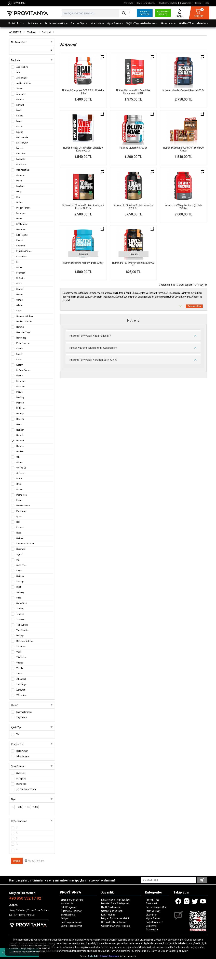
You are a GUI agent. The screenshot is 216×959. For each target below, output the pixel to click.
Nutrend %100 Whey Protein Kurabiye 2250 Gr (133, 207)
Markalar (202, 23)
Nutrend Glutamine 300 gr (133, 147)
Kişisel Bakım (115, 23)
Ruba (18, 533)
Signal (19, 554)
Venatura (20, 646)
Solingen (20, 576)
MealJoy (20, 397)
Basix (19, 110)
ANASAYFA (15, 32)
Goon (18, 311)
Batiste (19, 116)
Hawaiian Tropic (23, 332)
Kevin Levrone (22, 343)
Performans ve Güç (56, 23)
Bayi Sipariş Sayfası (168, 3)
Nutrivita (20, 451)
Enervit (19, 240)
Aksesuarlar (168, 23)
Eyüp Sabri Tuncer (24, 251)
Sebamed (20, 549)
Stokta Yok (21, 784)
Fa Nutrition (21, 256)
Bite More (20, 153)
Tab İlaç (19, 608)
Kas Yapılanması (24, 712)
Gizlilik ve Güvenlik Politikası (115, 925)
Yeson (19, 673)
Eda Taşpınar (22, 235)
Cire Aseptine (22, 170)
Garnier (19, 300)
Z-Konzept (21, 679)
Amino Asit (35, 23)
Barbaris (20, 105)
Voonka (19, 668)
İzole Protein (22, 751)
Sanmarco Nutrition (25, 543)
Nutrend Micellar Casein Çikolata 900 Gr (183, 90)
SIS (17, 560)
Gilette (19, 305)
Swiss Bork (21, 603)
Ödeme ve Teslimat (71, 911)
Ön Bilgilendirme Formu (113, 922)
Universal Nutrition (25, 641)
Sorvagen (20, 581)
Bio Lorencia (22, 137)
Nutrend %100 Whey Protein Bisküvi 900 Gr (133, 264)
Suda (18, 598)
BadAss (20, 99)
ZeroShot (20, 690)
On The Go (21, 468)
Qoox (18, 516)
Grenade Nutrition (24, 316)
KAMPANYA (186, 23)
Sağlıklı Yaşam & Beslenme (141, 23)
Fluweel (19, 289)
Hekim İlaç (21, 338)
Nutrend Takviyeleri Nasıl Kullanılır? (90, 335)
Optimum (20, 473)
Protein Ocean (23, 506)
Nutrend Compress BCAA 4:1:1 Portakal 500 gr (83, 92)
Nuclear (20, 430)
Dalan (19, 181)
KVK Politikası (108, 914)
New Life (20, 419)
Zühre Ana (21, 695)
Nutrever (20, 446)
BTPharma (21, 164)
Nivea (19, 424)
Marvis (19, 392)
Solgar (19, 571)
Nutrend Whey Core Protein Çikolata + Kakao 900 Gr (83, 149)
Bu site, (83, 956)
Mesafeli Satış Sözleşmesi (115, 903)
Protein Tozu (16, 23)
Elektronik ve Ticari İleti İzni (115, 899)
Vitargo (19, 663)
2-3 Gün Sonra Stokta (26, 789)
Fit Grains (20, 278)
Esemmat (20, 246)
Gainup (19, 294)
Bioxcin (19, 148)
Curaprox (20, 175)
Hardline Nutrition (24, 321)
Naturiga (20, 413)
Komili (19, 354)
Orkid (18, 484)
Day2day (20, 186)
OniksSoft (93, 956)
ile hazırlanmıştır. (128, 956)
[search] (95, 13)
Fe (17, 262)
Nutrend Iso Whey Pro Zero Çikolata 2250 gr (183, 207)
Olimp (19, 462)
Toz (18, 734)
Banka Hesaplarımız (71, 925)
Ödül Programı (68, 907)
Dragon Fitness (23, 208)
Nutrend (46, 32)
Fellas (19, 267)
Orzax (19, 489)
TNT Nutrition (22, 625)
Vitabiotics (21, 657)
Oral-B (19, 478)
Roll (18, 522)
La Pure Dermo (23, 370)
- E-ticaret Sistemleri (109, 956)
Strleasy (20, 592)
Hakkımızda (185, 3)
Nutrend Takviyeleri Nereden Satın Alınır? (93, 359)
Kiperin (19, 348)
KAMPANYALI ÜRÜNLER (163, 13)
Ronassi (20, 527)
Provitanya (21, 511)
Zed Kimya (21, 684)
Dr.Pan (19, 202)
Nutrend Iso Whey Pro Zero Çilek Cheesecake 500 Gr (133, 92)
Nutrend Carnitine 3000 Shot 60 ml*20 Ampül (183, 149)
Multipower (21, 408)
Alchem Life (22, 78)
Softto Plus (21, 565)
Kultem (19, 365)
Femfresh (20, 273)
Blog (207, 3)
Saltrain (19, 538)
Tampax (20, 614)
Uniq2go (20, 636)
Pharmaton (21, 495)
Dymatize (20, 229)
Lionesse (20, 381)
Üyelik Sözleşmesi (110, 907)
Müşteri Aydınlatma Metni (115, 918)
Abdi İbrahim (22, 67)
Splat (18, 587)
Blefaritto (20, 159)
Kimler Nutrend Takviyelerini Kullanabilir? (93, 347)
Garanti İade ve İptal (112, 911)
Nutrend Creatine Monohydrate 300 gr (83, 262)
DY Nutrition (21, 224)
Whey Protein (22, 756)
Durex (19, 218)
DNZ (18, 197)
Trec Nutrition (22, 630)
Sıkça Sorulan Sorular (72, 899)
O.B (18, 457)
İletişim (198, 3)
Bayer (19, 121)
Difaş (18, 191)
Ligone (19, 376)
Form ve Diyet (79, 23)
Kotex (19, 359)
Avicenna (20, 94)
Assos (19, 89)
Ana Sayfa (128, 3)
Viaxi (18, 652)
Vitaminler (97, 23)
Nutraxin (20, 435)
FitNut (19, 283)
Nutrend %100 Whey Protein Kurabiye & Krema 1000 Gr (83, 207)
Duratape (20, 213)
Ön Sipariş (21, 778)
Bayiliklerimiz (68, 914)
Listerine (20, 386)
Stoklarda (20, 773)
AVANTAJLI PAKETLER (145, 13)
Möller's (20, 403)
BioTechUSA (22, 143)
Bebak (19, 126)
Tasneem (20, 619)
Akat (18, 72)
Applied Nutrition (24, 83)
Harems (20, 327)
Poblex (19, 500)
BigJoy (19, 132)
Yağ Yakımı (21, 717)
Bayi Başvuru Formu (146, 3)
